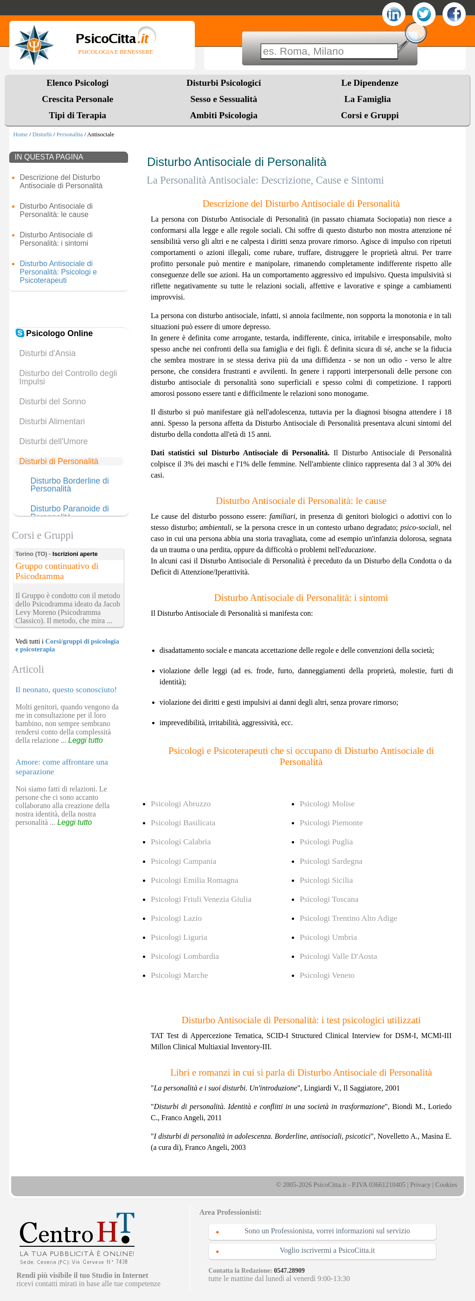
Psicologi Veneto (327, 975)
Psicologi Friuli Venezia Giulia (201, 899)
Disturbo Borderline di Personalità (69, 485)
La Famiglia (369, 99)
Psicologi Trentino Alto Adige (349, 918)
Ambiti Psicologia (223, 115)
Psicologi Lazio (176, 918)
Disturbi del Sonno (52, 401)
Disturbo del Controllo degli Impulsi (68, 377)
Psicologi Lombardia (185, 956)
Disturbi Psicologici (223, 83)
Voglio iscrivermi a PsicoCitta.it (327, 1250)
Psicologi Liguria (179, 937)
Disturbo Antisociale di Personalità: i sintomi (55, 239)
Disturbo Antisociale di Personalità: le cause (55, 210)
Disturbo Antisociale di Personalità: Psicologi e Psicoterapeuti (57, 272)
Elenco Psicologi (77, 83)
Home (20, 134)
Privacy (420, 1184)
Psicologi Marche (179, 975)
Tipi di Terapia (77, 115)
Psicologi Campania (183, 861)
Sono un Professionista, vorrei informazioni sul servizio (327, 1231)
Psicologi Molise (327, 803)
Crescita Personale (77, 99)
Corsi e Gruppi (370, 115)
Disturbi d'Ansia (47, 353)
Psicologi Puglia (326, 841)
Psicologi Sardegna (331, 861)
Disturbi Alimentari (52, 421)
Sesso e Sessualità (223, 99)
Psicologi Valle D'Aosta (338, 956)
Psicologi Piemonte (331, 822)
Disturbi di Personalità (58, 461)
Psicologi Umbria (328, 937)
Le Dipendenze (369, 83)
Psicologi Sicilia (326, 880)
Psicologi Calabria (181, 841)
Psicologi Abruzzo (181, 803)
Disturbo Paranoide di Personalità (69, 513)
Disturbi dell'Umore (53, 441)
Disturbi (42, 134)
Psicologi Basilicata (183, 822)
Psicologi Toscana (329, 899)
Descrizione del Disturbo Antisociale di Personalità (61, 181)
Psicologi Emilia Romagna (194, 880)
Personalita (70, 134)
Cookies (446, 1184)
